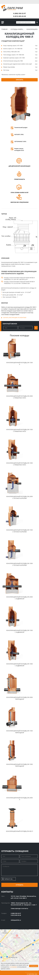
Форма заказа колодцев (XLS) (19, 149)
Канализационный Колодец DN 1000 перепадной (19, 765)
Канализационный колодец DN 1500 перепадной (19, 731)
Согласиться (33, 966)
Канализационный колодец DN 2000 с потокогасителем (19, 497)
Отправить (19, 885)
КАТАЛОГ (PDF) (19, 134)
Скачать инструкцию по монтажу (14, 317)
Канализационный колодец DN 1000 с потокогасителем (19, 564)
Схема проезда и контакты (19, 908)
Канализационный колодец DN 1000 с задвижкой (19, 665)
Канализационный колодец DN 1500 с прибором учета (19, 430)
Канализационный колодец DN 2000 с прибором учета (19, 397)
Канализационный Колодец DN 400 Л (19, 831)
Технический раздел (20, 127)
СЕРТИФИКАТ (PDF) (20, 141)
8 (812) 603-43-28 (19, 16)
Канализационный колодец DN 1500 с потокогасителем (19, 531)
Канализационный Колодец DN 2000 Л (19, 798)
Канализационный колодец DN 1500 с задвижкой (19, 631)
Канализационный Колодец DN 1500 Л (19, 363)
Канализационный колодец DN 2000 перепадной (19, 698)
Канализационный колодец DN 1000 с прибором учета (19, 464)
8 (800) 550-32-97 (19, 13)
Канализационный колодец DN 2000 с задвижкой (19, 598)
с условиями (13, 967)
